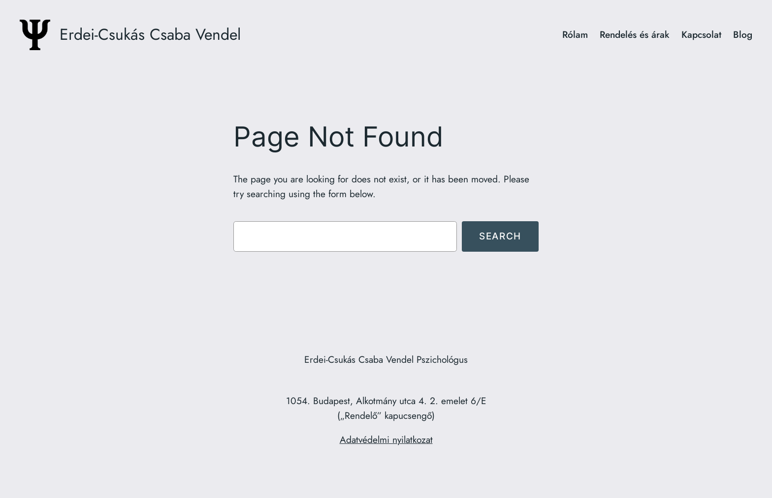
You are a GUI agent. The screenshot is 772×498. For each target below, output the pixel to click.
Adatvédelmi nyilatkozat (386, 439)
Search (500, 236)
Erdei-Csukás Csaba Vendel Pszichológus (386, 359)
